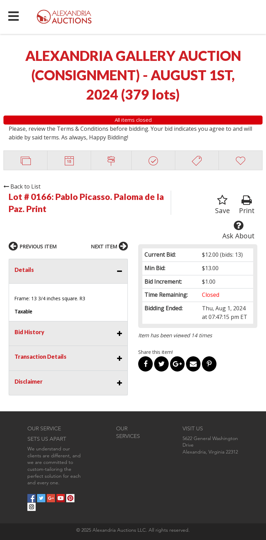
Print (247, 205)
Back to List (22, 186)
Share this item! (155, 352)
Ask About (238, 230)
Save (222, 205)
